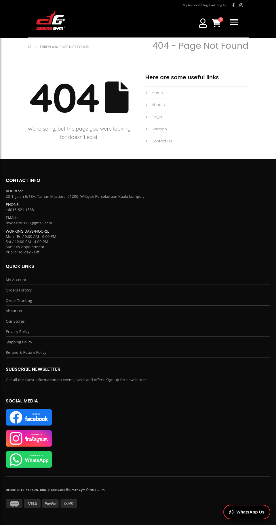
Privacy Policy (17, 331)
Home (154, 92)
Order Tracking (19, 300)
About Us (157, 104)
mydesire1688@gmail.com (29, 222)
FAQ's (153, 116)
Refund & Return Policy (26, 352)
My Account (16, 279)
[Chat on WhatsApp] (247, 512)
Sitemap (156, 128)
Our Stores (15, 321)
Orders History (19, 290)
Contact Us (158, 141)
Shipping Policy (19, 342)
